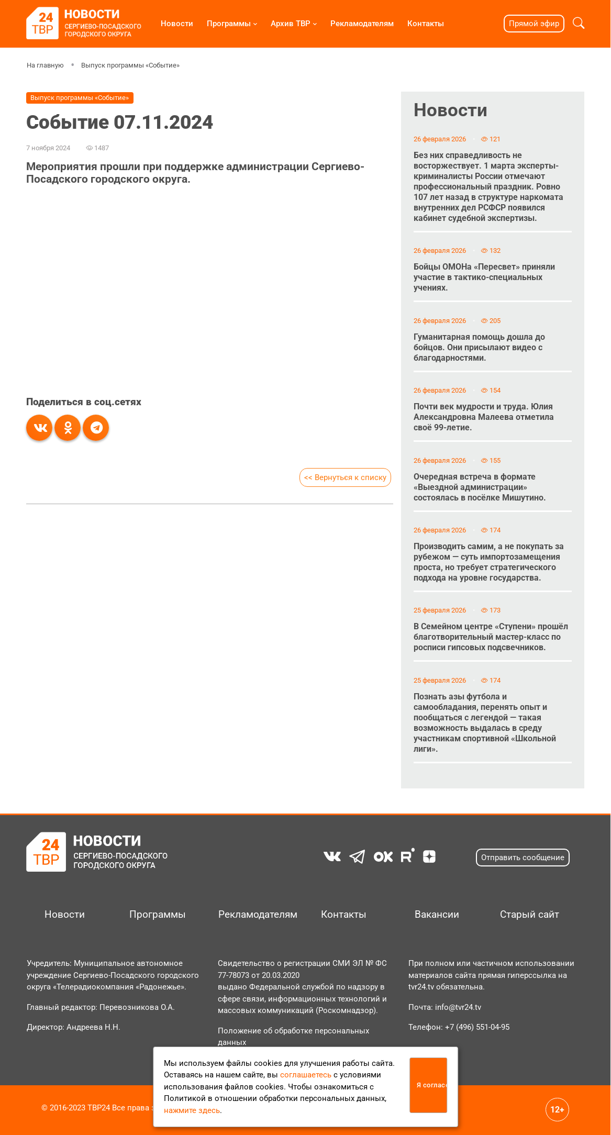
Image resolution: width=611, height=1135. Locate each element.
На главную (45, 65)
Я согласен (432, 1085)
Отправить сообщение (522, 857)
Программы (229, 23)
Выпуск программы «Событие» (130, 65)
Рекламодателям (362, 23)
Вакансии (437, 914)
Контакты (425, 23)
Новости (177, 23)
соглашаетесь (305, 1075)
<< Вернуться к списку (345, 477)
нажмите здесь (192, 1110)
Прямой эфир (534, 23)
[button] (578, 24)
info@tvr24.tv (458, 1007)
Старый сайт (529, 914)
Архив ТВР (290, 23)
